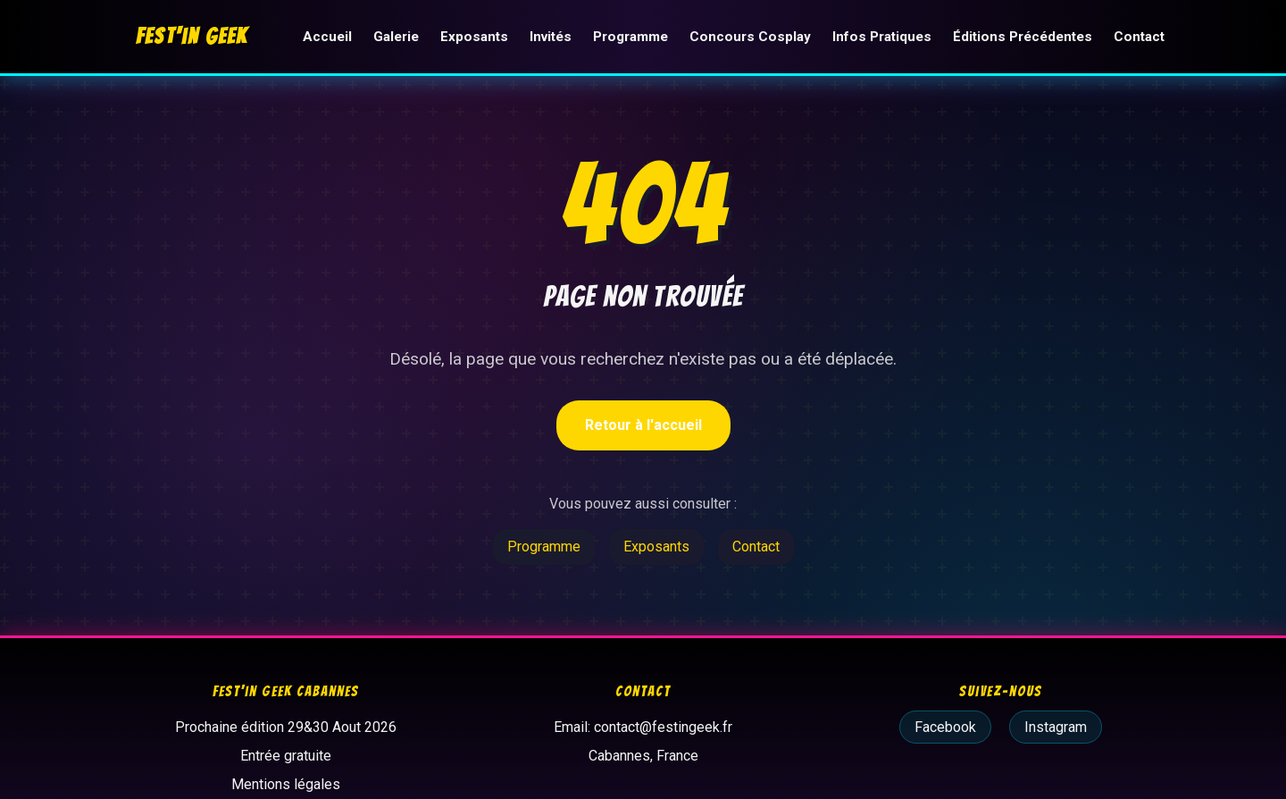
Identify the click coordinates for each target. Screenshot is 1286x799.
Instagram (1055, 727)
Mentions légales (285, 784)
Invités (551, 37)
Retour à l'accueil (643, 424)
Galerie (396, 37)
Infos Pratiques (881, 37)
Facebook (945, 727)
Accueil (327, 37)
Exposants (474, 37)
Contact (1139, 37)
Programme (630, 37)
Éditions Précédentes (1022, 37)
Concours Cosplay (750, 37)
